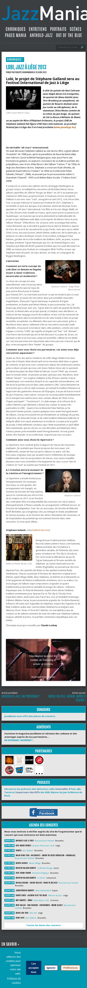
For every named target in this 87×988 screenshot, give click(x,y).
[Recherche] (68, 47)
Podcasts (43, 782)
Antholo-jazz (41, 35)
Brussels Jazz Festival (44, 841)
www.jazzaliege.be (64, 127)
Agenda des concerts (43, 825)
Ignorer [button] (51, 967)
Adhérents (43, 726)
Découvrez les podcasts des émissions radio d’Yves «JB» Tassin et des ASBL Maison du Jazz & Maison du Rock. (43, 792)
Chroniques (16, 29)
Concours (43, 709)
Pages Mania (15, 35)
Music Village (35, 863)
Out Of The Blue (69, 35)
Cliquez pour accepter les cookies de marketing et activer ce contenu (43, 659)
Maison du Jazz (55, 895)
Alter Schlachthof (43, 890)
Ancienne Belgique (40, 873)
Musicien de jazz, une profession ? (21, 696)
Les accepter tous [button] (34, 967)
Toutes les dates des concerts (43, 925)
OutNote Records (40, 530)
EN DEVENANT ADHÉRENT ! (18, 740)
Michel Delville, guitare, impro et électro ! (67, 698)
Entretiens (38, 29)
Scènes (75, 29)
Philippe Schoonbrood (24, 72)
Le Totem (41, 878)
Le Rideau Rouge (44, 868)
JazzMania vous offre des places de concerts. (30, 716)
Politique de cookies (14, 980)
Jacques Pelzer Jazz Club (43, 846)
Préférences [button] (70, 967)
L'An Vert (33, 913)
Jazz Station (28, 850)
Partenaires (43, 750)
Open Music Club (41, 900)
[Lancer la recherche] (82, 47)
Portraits (58, 29)
